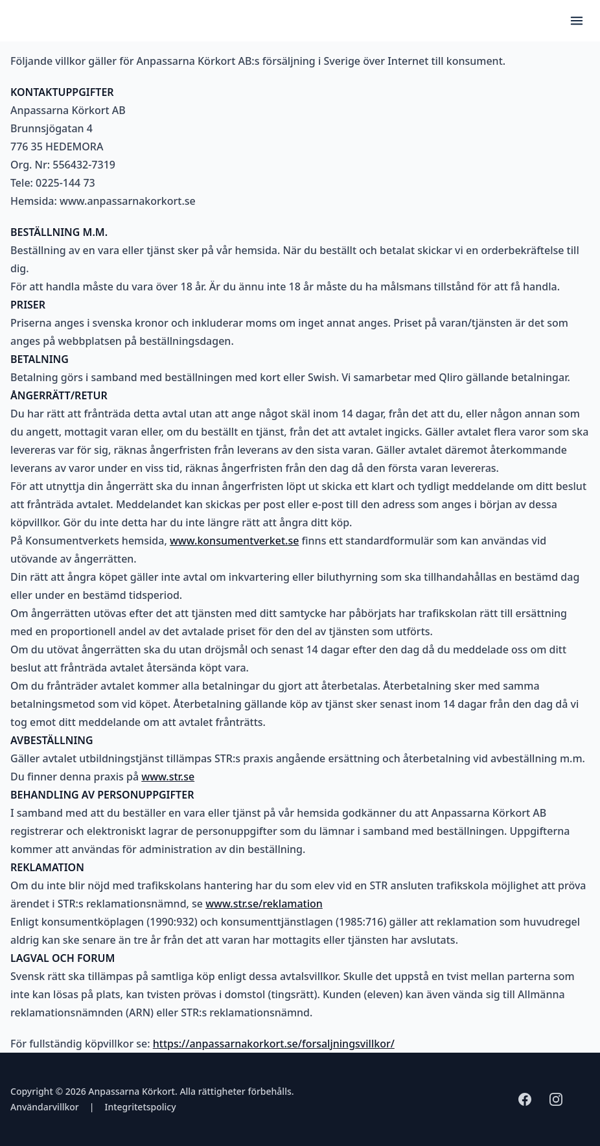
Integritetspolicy (140, 1107)
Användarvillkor (44, 1107)
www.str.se (167, 776)
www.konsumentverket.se (234, 540)
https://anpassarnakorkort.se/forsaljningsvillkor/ (274, 1043)
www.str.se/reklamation (264, 903)
